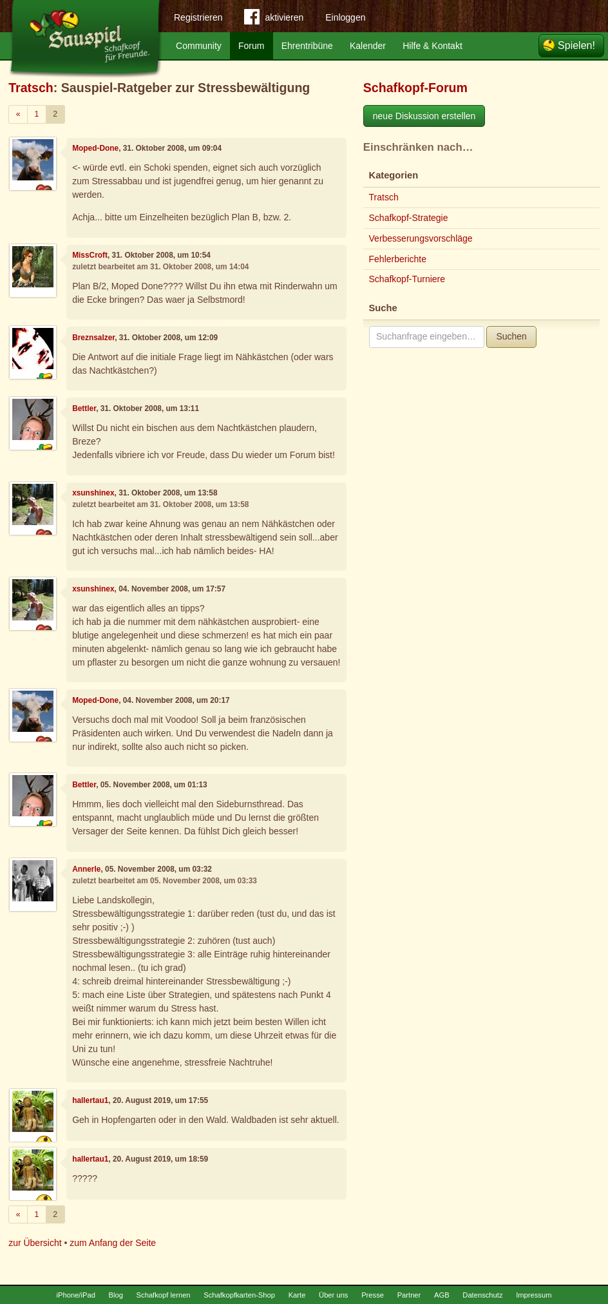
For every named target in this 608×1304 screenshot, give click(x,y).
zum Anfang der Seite (113, 1243)
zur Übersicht (34, 1243)
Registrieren (198, 17)
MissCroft (90, 255)
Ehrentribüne (307, 46)
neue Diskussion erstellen (424, 116)
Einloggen (345, 17)
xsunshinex (93, 492)
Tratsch (30, 88)
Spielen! (576, 45)
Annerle (86, 869)
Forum (251, 46)
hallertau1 (90, 1100)
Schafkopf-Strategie (408, 218)
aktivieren (273, 19)
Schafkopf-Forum (415, 88)
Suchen (511, 336)
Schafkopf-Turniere (407, 279)
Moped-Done (95, 148)
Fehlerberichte (398, 259)
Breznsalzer (93, 337)
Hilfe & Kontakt (432, 46)
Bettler (84, 408)
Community (199, 46)
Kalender (368, 46)
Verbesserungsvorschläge (421, 238)
